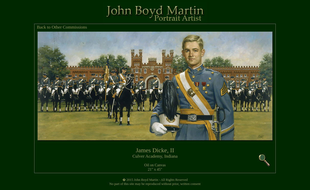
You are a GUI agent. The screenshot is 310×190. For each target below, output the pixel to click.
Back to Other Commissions (62, 27)
